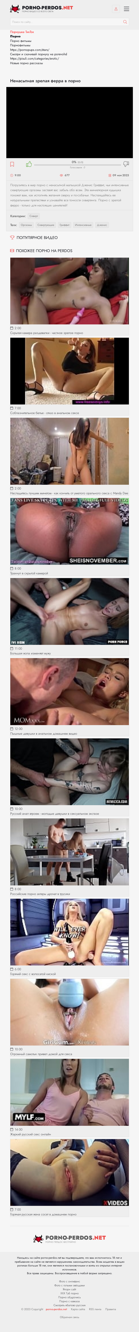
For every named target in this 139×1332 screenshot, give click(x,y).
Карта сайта (78, 1309)
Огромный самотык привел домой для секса (41, 1054)
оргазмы (26, 225)
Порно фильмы (20, 41)
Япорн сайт (69, 1289)
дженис (102, 225)
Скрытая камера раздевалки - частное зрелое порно (46, 333)
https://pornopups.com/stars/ (29, 49)
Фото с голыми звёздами (69, 1285)
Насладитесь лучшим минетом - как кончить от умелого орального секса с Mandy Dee (69, 493)
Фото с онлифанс (69, 1281)
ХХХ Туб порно (69, 1293)
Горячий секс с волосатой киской (33, 974)
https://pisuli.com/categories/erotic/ (34, 58)
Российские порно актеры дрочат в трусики (40, 894)
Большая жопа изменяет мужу (30, 653)
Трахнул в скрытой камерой (29, 573)
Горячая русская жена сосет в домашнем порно (43, 1214)
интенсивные (83, 225)
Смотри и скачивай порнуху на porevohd (38, 54)
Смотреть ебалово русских (70, 1305)
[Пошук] (125, 22)
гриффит (64, 225)
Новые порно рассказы (26, 63)
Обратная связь (69, 1317)
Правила (110, 1309)
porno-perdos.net (56, 1309)
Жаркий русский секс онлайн (30, 1134)
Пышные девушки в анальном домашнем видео (43, 733)
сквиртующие (45, 225)
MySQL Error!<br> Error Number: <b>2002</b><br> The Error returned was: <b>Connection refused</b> (69, 122)
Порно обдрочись (69, 1297)
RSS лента (95, 1309)
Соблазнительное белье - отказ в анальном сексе (44, 413)
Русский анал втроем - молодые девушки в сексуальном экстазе (54, 813)
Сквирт (34, 216)
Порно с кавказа (69, 1301)
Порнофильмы (20, 45)
